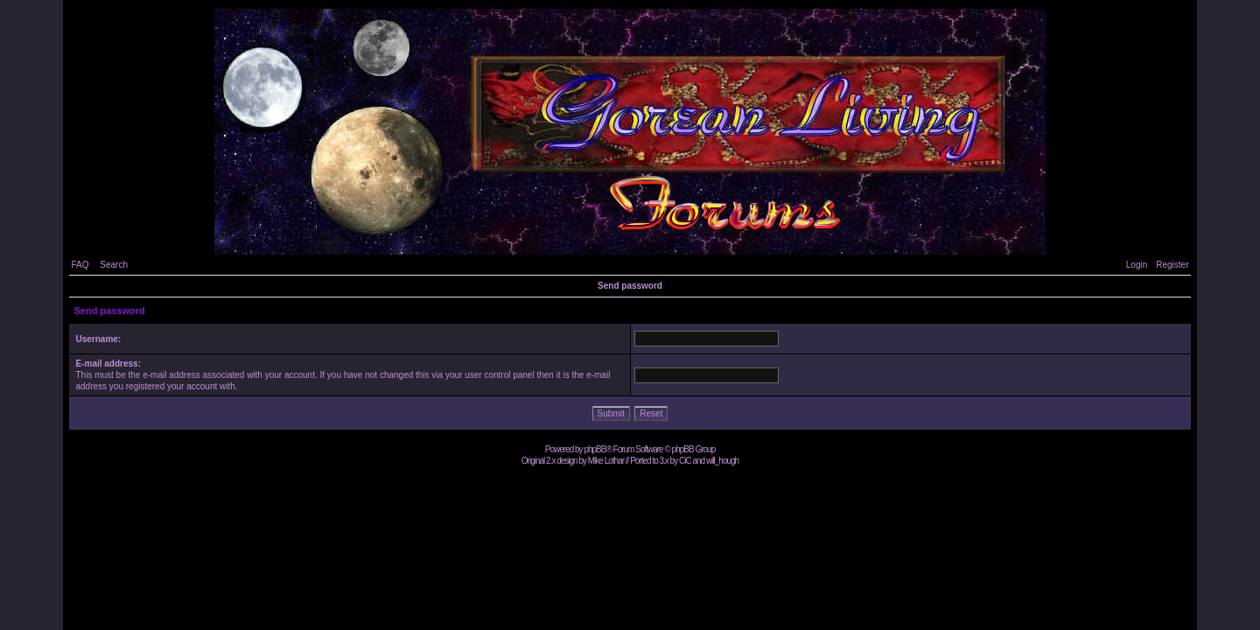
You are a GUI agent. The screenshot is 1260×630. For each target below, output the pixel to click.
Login (1136, 265)
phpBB (595, 449)
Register (1172, 265)
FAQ (79, 265)
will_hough (722, 461)
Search (114, 265)
